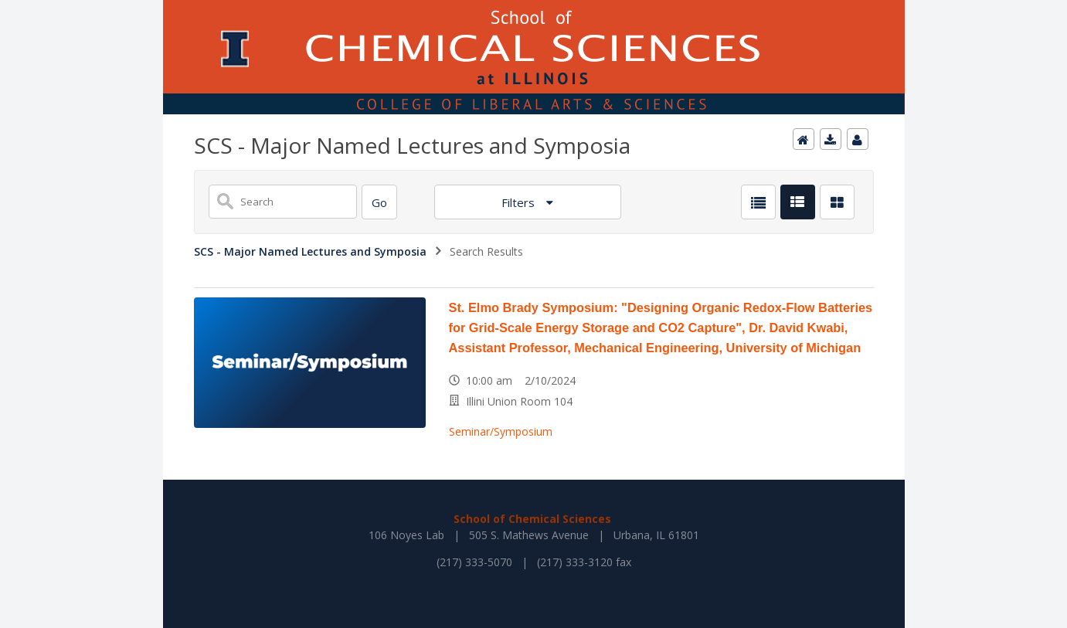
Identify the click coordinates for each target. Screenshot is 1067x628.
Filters (519, 202)
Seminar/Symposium (500, 431)
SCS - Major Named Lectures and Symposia (310, 251)
